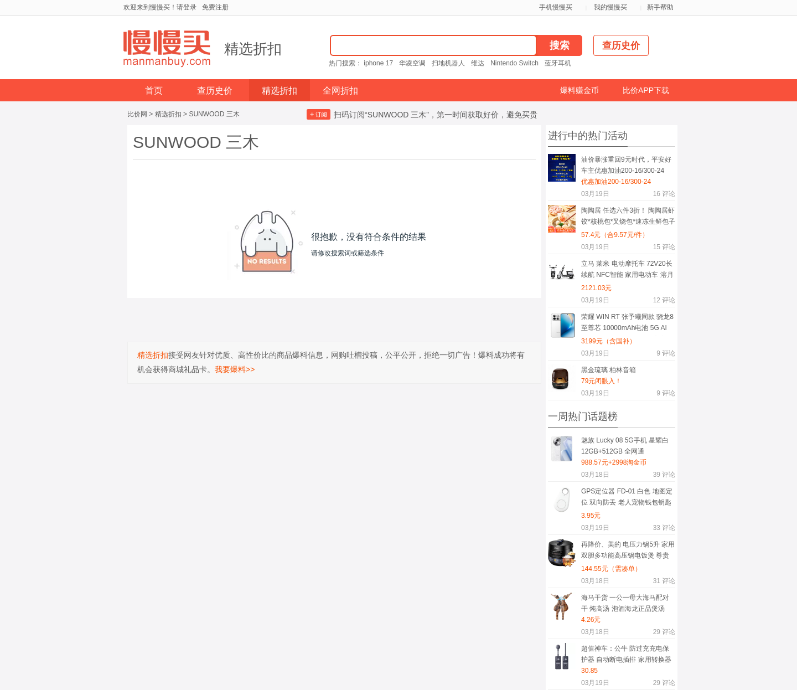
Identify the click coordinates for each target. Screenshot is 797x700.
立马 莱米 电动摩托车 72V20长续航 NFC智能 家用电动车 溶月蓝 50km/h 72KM (627, 271)
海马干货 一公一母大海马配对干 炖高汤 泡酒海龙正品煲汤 (625, 603)
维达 (477, 63)
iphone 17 (378, 63)
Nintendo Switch (514, 63)
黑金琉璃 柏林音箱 (608, 370)
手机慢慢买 (555, 7)
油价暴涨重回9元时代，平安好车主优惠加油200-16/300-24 (626, 165)
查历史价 (214, 90)
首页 (154, 90)
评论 (664, 194)
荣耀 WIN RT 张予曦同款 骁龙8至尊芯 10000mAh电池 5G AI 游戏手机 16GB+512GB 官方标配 (627, 324)
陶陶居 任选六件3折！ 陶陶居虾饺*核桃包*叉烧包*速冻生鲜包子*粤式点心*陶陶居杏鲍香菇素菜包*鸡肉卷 (628, 218)
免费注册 (215, 7)
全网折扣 (340, 90)
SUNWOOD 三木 (214, 114)
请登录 (186, 7)
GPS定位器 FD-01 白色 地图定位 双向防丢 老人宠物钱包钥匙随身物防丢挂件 (626, 498)
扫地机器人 (448, 63)
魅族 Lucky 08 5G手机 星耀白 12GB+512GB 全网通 (625, 445)
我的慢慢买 (610, 7)
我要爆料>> (235, 369)
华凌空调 (412, 63)
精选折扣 (253, 48)
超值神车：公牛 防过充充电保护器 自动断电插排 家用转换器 (626, 654)
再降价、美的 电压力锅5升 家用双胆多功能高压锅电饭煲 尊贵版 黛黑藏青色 (628, 552)
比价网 (137, 114)
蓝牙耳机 (558, 63)
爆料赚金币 (579, 90)
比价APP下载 (646, 90)
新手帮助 (660, 7)
